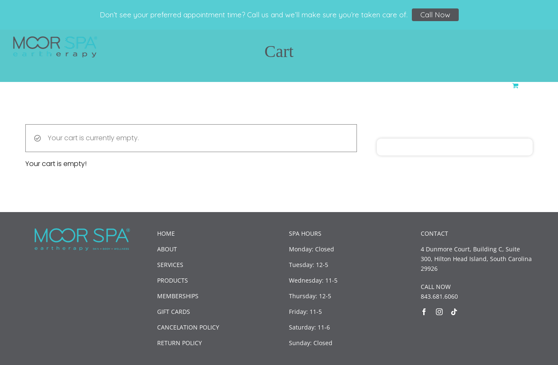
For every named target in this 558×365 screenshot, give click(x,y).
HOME (166, 233)
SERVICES (170, 265)
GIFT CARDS (173, 312)
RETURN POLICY (179, 343)
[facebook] (424, 311)
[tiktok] (454, 311)
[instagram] (439, 311)
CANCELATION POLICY (188, 327)
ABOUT (167, 249)
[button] (532, 84)
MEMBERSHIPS (178, 296)
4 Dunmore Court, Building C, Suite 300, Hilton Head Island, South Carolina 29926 (476, 258)
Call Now (435, 14)
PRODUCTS (172, 280)
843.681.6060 (439, 296)
